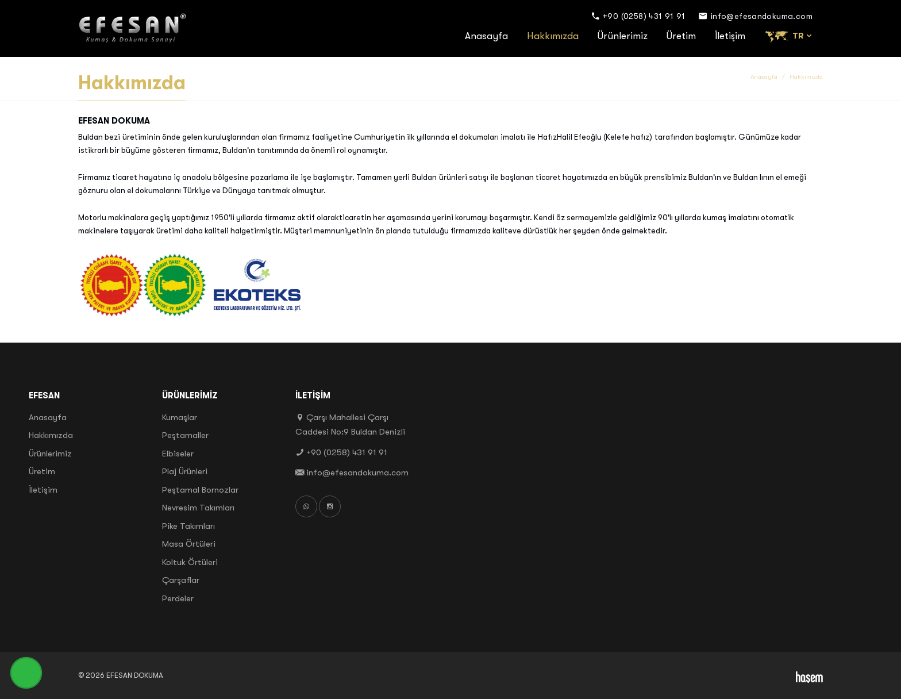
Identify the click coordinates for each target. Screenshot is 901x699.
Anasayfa (486, 35)
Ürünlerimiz (623, 35)
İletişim (730, 35)
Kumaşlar (179, 417)
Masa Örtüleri (188, 544)
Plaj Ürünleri (184, 471)
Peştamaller (185, 435)
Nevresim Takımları (198, 507)
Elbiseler (178, 453)
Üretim (681, 35)
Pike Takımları (188, 526)
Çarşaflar (180, 580)
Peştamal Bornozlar (200, 490)
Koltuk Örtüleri (190, 562)
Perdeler (178, 598)
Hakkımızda (553, 35)
